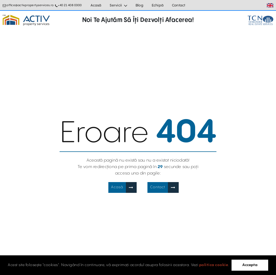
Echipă (158, 5)
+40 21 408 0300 (70, 5)
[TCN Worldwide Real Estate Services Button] (260, 20)
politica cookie (213, 265)
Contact (178, 5)
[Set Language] (270, 5)
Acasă (96, 5)
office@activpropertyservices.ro (30, 5)
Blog (139, 5)
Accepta (249, 265)
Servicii (116, 5)
